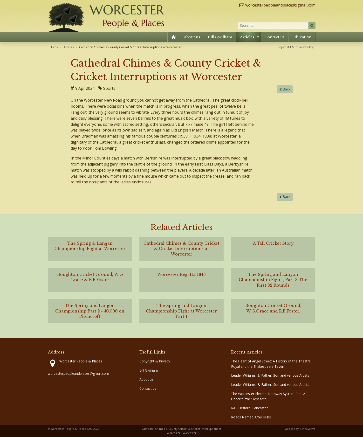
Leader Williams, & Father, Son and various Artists (270, 375)
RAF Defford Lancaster (249, 408)
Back (284, 89)
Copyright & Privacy (154, 361)
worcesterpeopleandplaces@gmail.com (280, 5)
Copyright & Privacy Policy (295, 47)
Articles (247, 37)
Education (302, 37)
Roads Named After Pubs (251, 417)
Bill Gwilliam (220, 37)
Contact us (275, 37)
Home (54, 47)
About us (192, 37)
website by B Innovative (300, 429)
